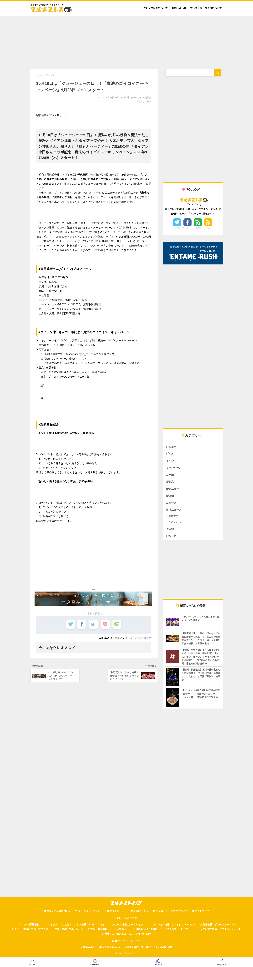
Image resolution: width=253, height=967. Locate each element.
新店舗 (170, 496)
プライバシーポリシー (90, 912)
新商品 (170, 482)
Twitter (177, 228)
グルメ (118, 637)
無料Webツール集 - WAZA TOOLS (101, 949)
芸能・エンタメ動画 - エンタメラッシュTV (128, 935)
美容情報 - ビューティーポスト (219, 926)
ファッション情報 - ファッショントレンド (173, 926)
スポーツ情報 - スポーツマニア (31, 931)
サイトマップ (202, 912)
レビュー (171, 446)
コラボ (147, 637)
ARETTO (173, 517)
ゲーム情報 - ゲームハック (129, 926)
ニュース (171, 504)
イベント (171, 461)
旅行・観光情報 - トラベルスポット (109, 931)
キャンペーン (133, 637)
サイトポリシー (118, 912)
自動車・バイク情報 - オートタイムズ (156, 931)
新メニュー (173, 489)
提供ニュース (174, 511)
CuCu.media (175, 523)
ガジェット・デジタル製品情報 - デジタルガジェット (212, 931)
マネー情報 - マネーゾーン (69, 931)
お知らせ (171, 537)
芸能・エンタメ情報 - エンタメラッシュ (86, 926)
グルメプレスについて (155, 8)
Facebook (187, 228)
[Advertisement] (126, 40)
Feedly (198, 228)
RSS (208, 228)
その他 (170, 530)
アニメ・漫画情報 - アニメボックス (38, 926)
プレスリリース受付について (206, 8)
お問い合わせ (179, 8)
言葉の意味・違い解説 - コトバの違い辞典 (149, 949)
